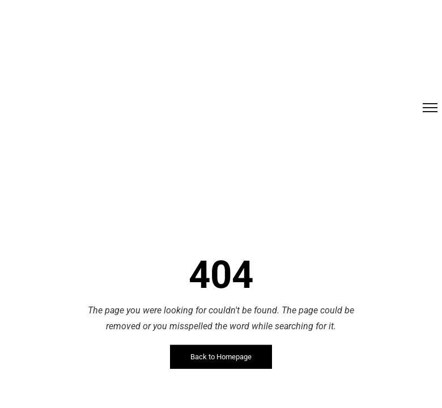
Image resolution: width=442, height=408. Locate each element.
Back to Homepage (221, 356)
